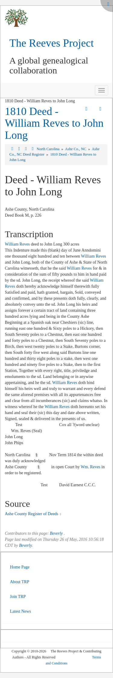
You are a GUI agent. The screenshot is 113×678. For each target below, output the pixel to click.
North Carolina (48, 149)
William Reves (17, 244)
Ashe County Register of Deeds (31, 514)
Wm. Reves (90, 467)
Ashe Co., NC (76, 149)
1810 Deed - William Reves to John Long (54, 123)
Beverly (56, 533)
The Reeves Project (51, 43)
